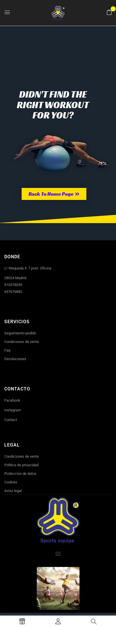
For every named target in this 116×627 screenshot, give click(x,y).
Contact (10, 420)
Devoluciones (15, 359)
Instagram (12, 410)
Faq (7, 350)
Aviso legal (13, 491)
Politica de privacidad (21, 465)
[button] (109, 12)
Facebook (12, 400)
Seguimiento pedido (20, 333)
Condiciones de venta (21, 342)
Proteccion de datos (20, 473)
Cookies (10, 482)
